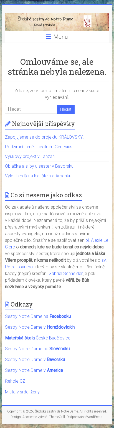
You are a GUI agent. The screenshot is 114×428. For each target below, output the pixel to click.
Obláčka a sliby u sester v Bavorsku (39, 166)
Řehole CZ (15, 381)
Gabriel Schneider (66, 273)
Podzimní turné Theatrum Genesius (38, 146)
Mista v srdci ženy (22, 392)
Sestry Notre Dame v (40, 327)
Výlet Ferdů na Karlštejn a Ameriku (38, 175)
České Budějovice (37, 338)
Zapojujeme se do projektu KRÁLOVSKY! (44, 137)
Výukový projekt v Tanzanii (30, 156)
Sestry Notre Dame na (38, 316)
